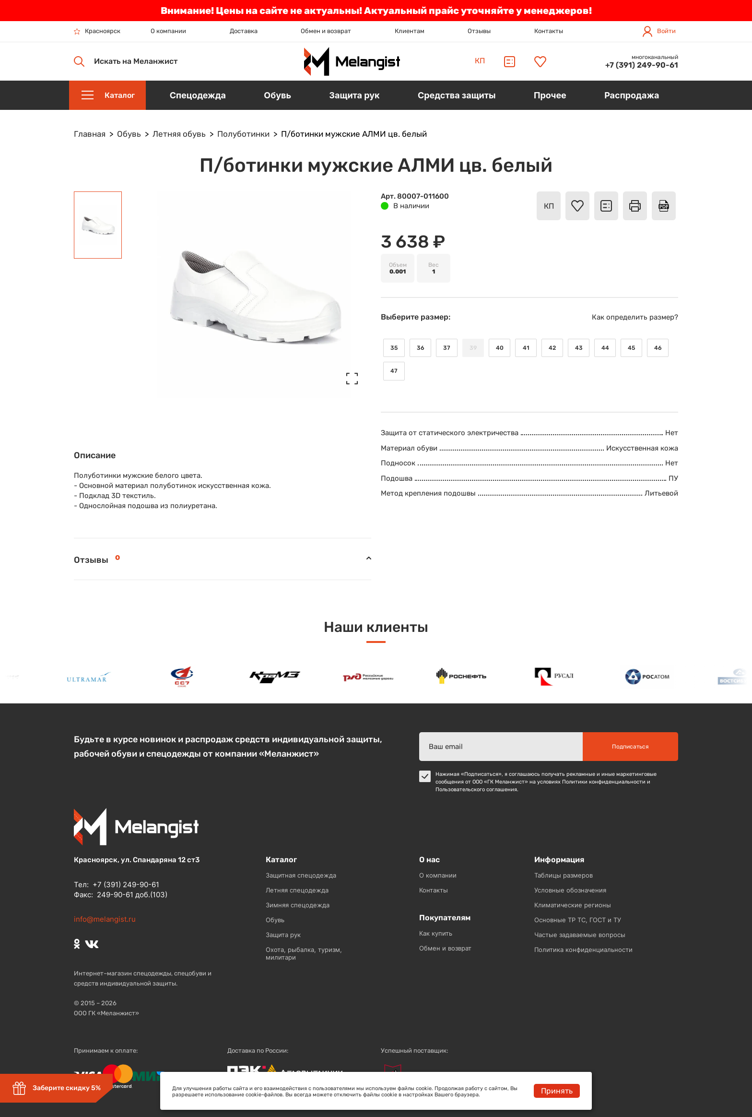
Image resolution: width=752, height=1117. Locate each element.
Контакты (548, 31)
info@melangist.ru (105, 919)
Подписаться (630, 746)
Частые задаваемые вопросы (579, 935)
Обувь (275, 920)
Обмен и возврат (326, 31)
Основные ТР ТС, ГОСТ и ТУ (577, 920)
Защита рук (283, 935)
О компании (168, 31)
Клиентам (409, 31)
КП (480, 60)
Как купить (435, 933)
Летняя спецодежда (297, 890)
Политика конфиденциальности (583, 949)
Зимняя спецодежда (297, 905)
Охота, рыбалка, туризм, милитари (304, 953)
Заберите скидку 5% (56, 1088)
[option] (91, 677)
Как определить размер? (635, 317)
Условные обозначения (570, 890)
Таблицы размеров (563, 875)
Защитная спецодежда (301, 875)
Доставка (244, 31)
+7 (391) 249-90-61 (641, 65)
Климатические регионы (572, 905)
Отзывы (479, 31)
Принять (557, 1090)
